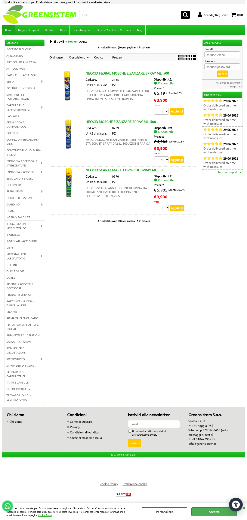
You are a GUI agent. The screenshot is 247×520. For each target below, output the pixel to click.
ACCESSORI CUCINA (19, 49)
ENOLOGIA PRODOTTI (20, 172)
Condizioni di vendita (84, 432)
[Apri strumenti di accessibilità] (236, 504)
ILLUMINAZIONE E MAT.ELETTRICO (17, 226)
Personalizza (164, 512)
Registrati (236, 86)
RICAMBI (12, 311)
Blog (139, 30)
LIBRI (9, 247)
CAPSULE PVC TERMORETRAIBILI (18, 107)
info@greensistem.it (202, 443)
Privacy (75, 427)
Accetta (214, 512)
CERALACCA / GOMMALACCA (16, 124)
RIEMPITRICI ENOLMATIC (22, 318)
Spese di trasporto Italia (86, 437)
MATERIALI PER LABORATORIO (16, 256)
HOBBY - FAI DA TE (18, 217)
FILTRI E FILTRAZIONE (19, 197)
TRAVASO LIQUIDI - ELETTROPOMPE (18, 397)
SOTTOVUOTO (15, 359)
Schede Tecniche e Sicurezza (114, 30)
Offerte (49, 30)
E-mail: (208, 49)
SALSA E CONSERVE (18, 341)
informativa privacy (147, 434)
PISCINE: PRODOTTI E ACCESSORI (19, 286)
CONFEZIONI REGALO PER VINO (22, 141)
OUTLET (11, 277)
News (63, 30)
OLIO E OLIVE (15, 271)
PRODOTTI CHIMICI (18, 294)
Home (8, 30)
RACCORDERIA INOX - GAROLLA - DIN (20, 303)
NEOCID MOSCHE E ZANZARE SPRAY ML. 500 (121, 121)
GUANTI (11, 211)
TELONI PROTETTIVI (18, 389)
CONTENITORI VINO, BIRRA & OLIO (23, 152)
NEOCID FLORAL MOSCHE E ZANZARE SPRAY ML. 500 (127, 73)
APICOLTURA (14, 55)
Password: (211, 61)
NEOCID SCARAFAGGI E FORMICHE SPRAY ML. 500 (125, 170)
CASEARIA (12, 116)
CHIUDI (243, 507)
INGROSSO (13, 234)
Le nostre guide (82, 30)
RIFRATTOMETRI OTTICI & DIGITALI (22, 327)
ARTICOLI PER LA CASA (21, 62)
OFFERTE (12, 265)
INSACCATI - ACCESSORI (21, 241)
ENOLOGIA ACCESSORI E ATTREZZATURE (21, 163)
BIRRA (10, 81)
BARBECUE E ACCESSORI (21, 75)
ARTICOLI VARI (15, 68)
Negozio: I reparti (28, 30)
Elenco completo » (228, 172)
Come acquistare (81, 421)
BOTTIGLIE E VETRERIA (20, 88)
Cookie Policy (45, 515)
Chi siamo (15, 421)
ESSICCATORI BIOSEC (19, 178)
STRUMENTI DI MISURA (20, 365)
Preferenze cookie (135, 484)
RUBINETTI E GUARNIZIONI (23, 335)
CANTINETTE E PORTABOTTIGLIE (17, 96)
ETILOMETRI (14, 185)
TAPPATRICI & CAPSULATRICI (15, 374)
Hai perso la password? (229, 82)
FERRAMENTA (15, 191)
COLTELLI (12, 133)
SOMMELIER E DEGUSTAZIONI (16, 350)
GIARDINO (13, 204)
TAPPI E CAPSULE (17, 382)
